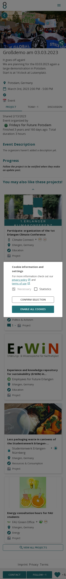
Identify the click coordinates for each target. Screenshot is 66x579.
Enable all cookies (33, 309)
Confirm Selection (33, 300)
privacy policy (21, 279)
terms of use (21, 283)
